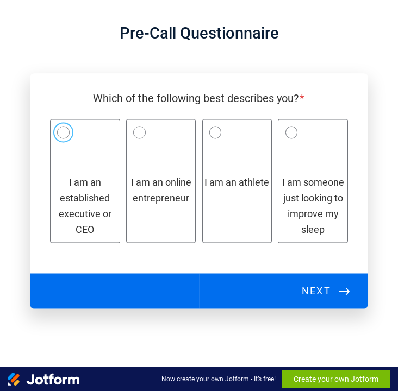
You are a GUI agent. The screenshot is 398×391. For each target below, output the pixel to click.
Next (316, 291)
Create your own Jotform (336, 379)
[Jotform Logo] (43, 379)
